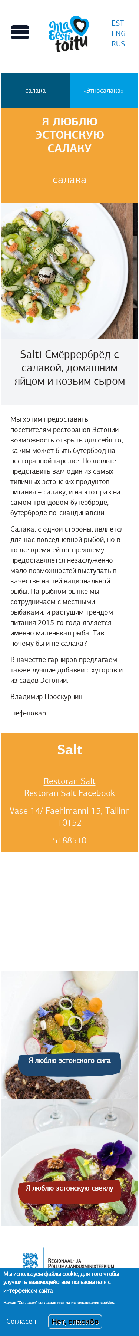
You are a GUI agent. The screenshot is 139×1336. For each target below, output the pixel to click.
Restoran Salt (70, 781)
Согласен (21, 1321)
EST (118, 23)
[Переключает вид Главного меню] (20, 32)
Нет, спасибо (75, 1321)
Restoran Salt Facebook (69, 793)
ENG (119, 33)
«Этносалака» (103, 90)
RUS (118, 44)
